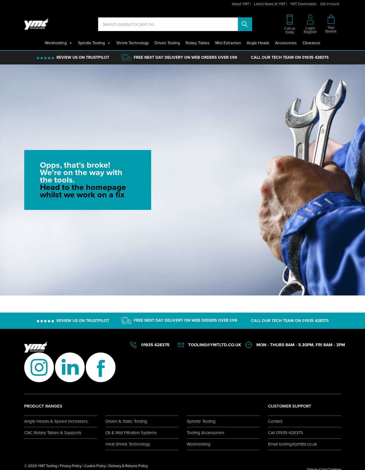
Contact (275, 421)
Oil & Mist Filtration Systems (131, 432)
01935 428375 (315, 57)
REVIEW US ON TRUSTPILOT (82, 57)
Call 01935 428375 (285, 432)
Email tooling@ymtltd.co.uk (292, 444)
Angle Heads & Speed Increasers (56, 421)
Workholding (58, 43)
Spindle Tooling (94, 43)
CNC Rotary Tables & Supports (52, 432)
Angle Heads (258, 42)
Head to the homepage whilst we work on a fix (83, 191)
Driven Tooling (167, 42)
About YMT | (241, 4)
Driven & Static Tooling (126, 421)
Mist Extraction (228, 42)
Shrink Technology (132, 42)
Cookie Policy (95, 466)
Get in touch (329, 4)
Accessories (286, 42)
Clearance (311, 42)
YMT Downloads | (303, 4)
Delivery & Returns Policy (128, 466)
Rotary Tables (198, 42)
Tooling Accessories (205, 432)
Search (245, 24)
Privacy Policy (71, 466)
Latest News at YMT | (270, 4)
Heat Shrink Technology (128, 444)
